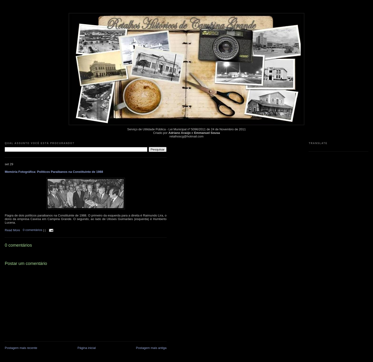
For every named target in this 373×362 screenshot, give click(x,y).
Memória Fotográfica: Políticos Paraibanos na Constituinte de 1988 (54, 172)
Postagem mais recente (21, 348)
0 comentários (33, 230)
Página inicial (87, 348)
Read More (12, 230)
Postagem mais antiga (151, 348)
